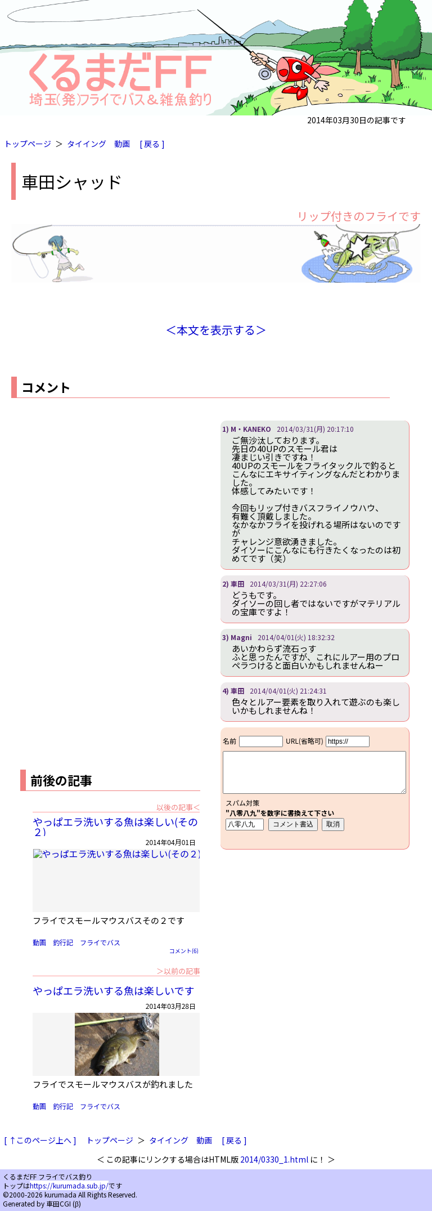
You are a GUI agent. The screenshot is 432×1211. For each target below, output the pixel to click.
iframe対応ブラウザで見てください (315, 788)
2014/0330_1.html (274, 1159)
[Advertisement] (105, 499)
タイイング (86, 143)
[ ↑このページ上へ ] (40, 1140)
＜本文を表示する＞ (216, 329)
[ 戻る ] (152, 143)
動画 (122, 143)
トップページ (27, 143)
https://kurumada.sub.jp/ (69, 1185)
